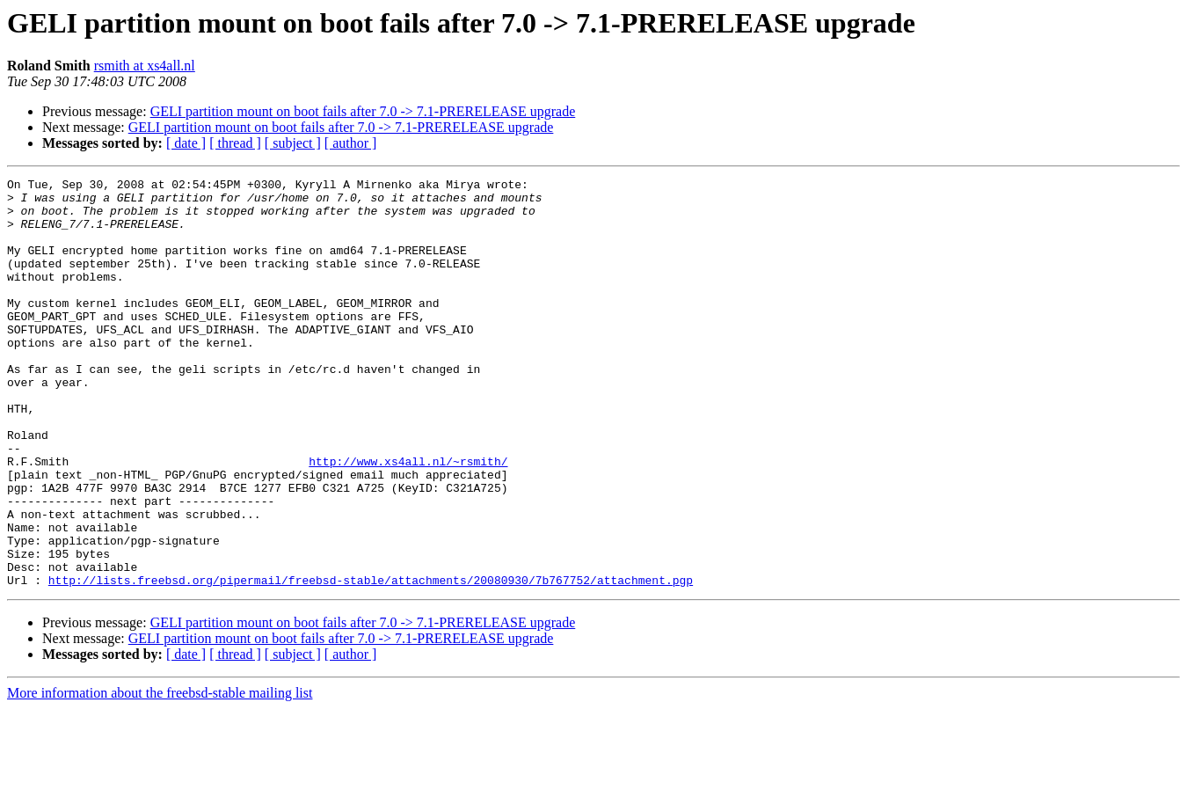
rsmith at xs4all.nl (144, 65)
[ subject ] (293, 142)
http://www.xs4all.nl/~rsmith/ (408, 519)
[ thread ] (235, 142)
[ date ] (186, 142)
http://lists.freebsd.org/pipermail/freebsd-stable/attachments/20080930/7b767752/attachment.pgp (370, 661)
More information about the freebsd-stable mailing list (159, 774)
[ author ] (350, 142)
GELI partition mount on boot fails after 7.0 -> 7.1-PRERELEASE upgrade (363, 111)
